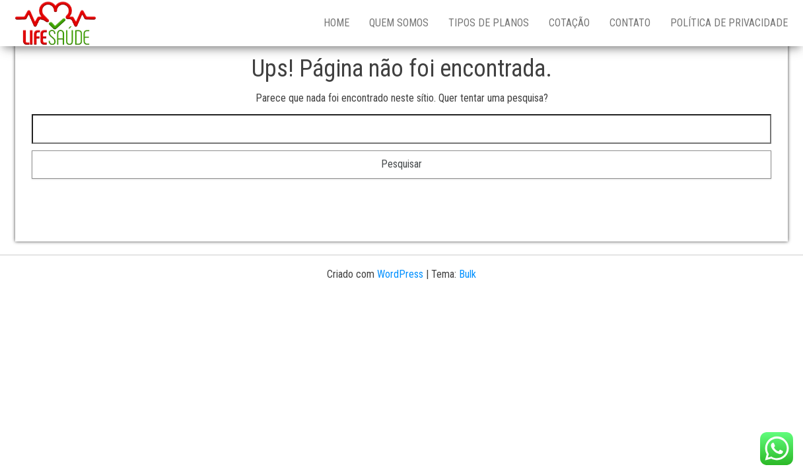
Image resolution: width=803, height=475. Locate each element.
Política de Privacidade (729, 22)
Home (336, 22)
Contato (630, 22)
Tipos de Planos (488, 22)
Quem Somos (399, 22)
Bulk (467, 274)
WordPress (400, 274)
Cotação (569, 22)
